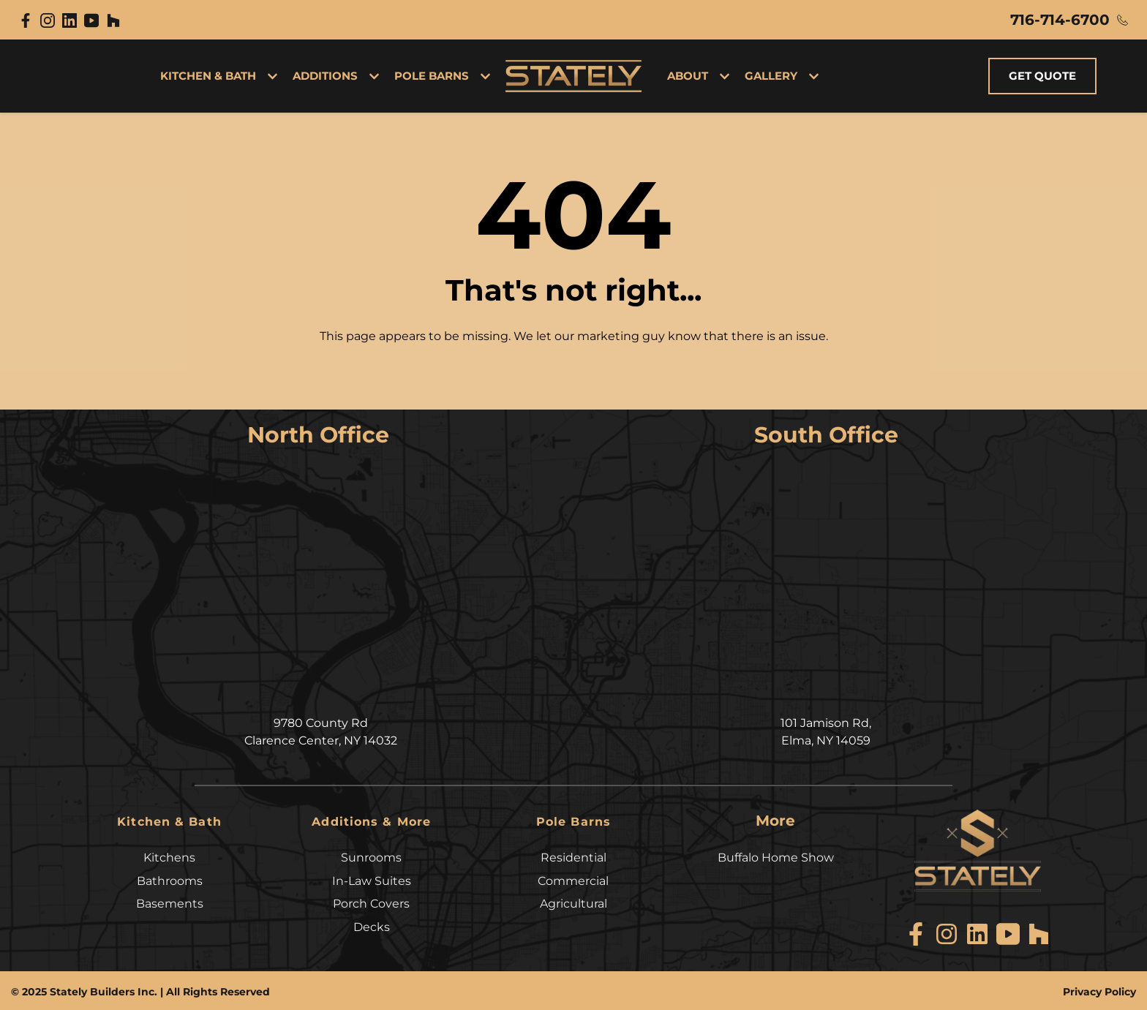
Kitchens (169, 857)
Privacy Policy (1099, 988)
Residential (573, 857)
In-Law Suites (371, 879)
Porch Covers (371, 901)
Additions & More (371, 820)
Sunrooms (371, 857)
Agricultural (573, 901)
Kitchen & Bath (169, 820)
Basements (169, 901)
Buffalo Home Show (776, 857)
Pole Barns (573, 820)
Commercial (573, 879)
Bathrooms (170, 879)
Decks (371, 924)
